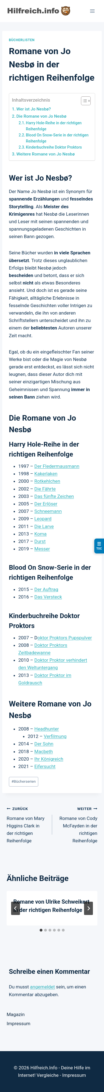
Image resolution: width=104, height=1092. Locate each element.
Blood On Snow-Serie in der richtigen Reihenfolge (57, 138)
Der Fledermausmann (56, 466)
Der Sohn (44, 744)
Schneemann (48, 511)
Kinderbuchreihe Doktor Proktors (54, 147)
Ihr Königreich (48, 759)
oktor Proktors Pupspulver (64, 637)
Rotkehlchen (47, 481)
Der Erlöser (45, 504)
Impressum (19, 1023)
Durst (40, 541)
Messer (42, 549)
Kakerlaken (45, 473)
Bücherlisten (22, 40)
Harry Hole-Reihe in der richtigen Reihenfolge (54, 126)
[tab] (41, 930)
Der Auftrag (46, 589)
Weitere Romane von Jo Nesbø (45, 154)
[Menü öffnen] (92, 11)
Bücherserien (23, 781)
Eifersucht (44, 766)
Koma (40, 534)
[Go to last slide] (15, 908)
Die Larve (44, 526)
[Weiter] (88, 908)
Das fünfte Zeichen (54, 496)
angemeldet (42, 987)
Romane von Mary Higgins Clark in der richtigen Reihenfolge (27, 824)
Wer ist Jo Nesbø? (33, 109)
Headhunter (46, 729)
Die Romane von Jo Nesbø (41, 116)
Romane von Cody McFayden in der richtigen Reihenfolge (77, 824)
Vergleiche (48, 1075)
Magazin (16, 1014)
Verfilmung (55, 736)
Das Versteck (48, 597)
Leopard (43, 518)
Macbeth (43, 751)
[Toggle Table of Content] (83, 100)
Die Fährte (45, 489)
